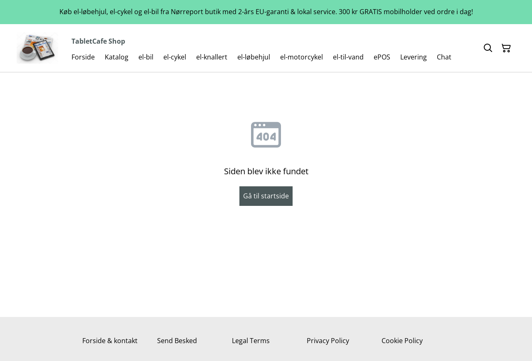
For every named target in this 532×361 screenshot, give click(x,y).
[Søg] (488, 48)
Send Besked (177, 340)
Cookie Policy (402, 340)
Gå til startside (266, 195)
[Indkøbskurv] (506, 48)
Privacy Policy (328, 340)
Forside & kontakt (110, 340)
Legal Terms (251, 340)
